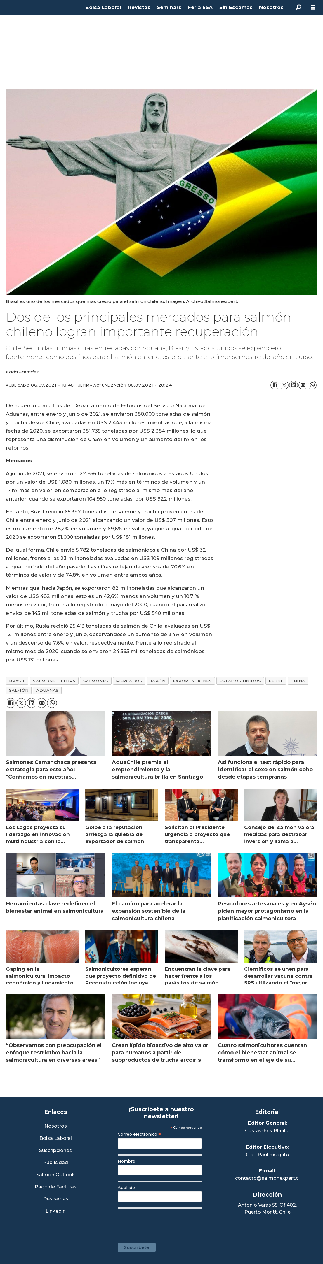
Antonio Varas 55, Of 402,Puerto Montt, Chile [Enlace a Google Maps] (267, 1208)
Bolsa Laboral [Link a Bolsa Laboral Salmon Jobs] (55, 1138)
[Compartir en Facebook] (274, 385)
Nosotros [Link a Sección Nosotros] (55, 1126)
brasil (17, 681)
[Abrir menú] (313, 7)
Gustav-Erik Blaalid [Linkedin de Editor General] (267, 1130)
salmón (19, 690)
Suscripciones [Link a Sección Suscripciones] (55, 1151)
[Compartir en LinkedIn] (293, 385)
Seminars (169, 7)
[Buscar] (298, 7)
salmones (95, 681)
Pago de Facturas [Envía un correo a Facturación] (56, 1187)
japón (157, 681)
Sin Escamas (236, 7)
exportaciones (192, 681)
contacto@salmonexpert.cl (267, 1178)
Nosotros (271, 7)
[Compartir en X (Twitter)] (284, 385)
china (298, 681)
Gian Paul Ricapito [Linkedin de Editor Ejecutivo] (267, 1154)
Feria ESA (200, 7)
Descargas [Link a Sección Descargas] (55, 1199)
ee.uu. (276, 681)
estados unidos (240, 681)
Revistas (139, 7)
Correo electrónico (139, 1134)
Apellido (126, 1187)
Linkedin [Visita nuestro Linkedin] (56, 1211)
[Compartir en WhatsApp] (312, 385)
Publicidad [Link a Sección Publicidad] (55, 1163)
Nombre (126, 1161)
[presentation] (162, 1223)
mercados (129, 681)
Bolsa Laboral (103, 7)
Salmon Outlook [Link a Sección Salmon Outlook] (55, 1175)
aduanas (47, 690)
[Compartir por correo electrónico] (302, 385)
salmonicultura (54, 681)
